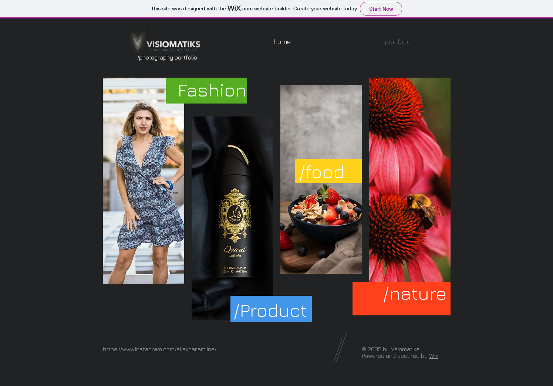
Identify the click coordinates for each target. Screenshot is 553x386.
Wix (433, 355)
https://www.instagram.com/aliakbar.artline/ (159, 349)
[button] (398, 41)
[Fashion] (212, 90)
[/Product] (270, 310)
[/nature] (415, 293)
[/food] (321, 171)
